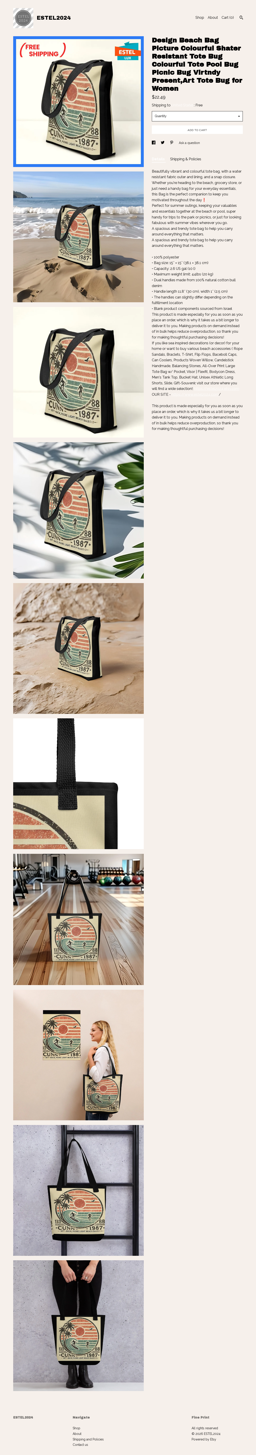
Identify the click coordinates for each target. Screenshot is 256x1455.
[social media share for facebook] (154, 143)
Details (159, 159)
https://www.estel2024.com (195, 394)
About (213, 17)
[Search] (241, 18)
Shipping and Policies (88, 1439)
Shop (199, 17)
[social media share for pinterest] (172, 143)
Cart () (228, 17)
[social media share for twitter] (163, 143)
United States (182, 105)
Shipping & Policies (185, 159)
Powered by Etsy (204, 1439)
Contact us (80, 1445)
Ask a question (189, 143)
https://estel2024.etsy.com (216, 389)
